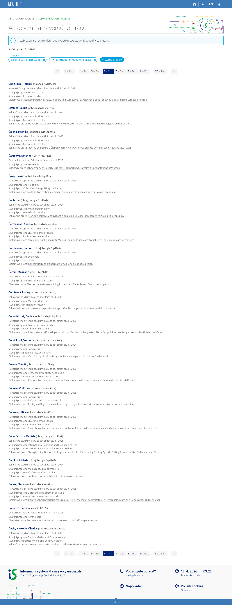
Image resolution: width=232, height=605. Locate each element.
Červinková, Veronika (21, 340)
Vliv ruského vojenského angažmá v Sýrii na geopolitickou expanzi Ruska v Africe (71, 308)
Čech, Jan (14, 200)
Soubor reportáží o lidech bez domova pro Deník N (55, 476)
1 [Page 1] (69, 71)
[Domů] (194, 4)
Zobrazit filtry (111, 60)
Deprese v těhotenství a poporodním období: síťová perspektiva (62, 520)
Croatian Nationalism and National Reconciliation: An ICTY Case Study (66, 544)
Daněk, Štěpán (17, 484)
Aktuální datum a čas (191, 575)
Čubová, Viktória (18, 388)
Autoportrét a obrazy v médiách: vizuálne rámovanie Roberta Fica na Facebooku (72, 192)
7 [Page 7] (120, 71)
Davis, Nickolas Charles (23, 528)
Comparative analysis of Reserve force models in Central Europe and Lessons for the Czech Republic (82, 380)
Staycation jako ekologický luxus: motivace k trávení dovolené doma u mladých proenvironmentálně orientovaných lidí (93, 428)
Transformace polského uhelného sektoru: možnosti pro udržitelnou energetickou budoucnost (80, 123)
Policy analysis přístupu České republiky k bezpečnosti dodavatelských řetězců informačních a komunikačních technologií (94, 500)
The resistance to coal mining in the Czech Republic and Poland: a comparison (69, 284)
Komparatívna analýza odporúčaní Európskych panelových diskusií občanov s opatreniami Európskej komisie (87, 99)
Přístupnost (186, 590)
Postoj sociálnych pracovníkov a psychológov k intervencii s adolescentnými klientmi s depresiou (81, 404)
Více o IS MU (26, 575)
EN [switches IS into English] (211, 4)
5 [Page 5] (96, 71)
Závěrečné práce (25, 18)
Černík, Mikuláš (17, 272)
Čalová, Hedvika (18, 131)
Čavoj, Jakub (16, 176)
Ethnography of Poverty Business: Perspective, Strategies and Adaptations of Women (73, 167)
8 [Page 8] (132, 71)
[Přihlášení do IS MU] (219, 4)
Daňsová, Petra (17, 508)
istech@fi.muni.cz (134, 575)
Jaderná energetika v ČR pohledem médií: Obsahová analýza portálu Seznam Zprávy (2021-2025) (80, 147)
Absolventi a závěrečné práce (54, 18)
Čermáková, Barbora (20, 248)
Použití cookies (192, 586)
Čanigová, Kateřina (19, 156)
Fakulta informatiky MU (55, 575)
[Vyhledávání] (203, 4)
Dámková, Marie (18, 460)
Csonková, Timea (19, 83)
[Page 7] (174, 71)
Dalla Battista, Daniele (21, 436)
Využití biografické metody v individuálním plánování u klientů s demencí (68, 356)
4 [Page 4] (84, 71)
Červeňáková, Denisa (21, 316)
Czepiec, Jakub (17, 108)
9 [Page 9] (144, 71)
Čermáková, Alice (19, 224)
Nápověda (133, 586)
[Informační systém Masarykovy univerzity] (15, 4)
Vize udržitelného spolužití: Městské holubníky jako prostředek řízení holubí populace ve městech (81, 240)
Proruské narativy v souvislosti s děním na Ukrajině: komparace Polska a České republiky (76, 215)
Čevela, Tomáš (17, 364)
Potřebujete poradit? (141, 571)
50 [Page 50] (160, 71)
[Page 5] (57, 71)
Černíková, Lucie (18, 292)
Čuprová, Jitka (17, 412)
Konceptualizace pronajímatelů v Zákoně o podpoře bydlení (60, 263)
